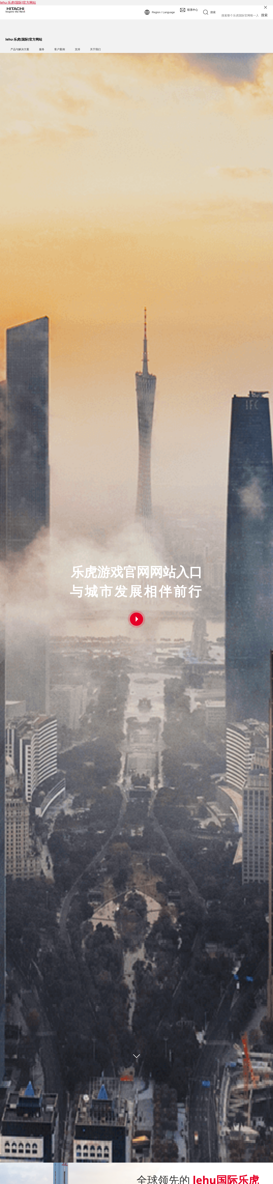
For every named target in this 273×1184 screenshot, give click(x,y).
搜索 (264, 15)
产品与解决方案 (19, 49)
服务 (41, 49)
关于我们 (95, 49)
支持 (77, 49)
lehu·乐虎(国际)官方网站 (18, 2)
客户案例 (59, 49)
